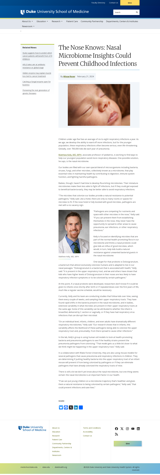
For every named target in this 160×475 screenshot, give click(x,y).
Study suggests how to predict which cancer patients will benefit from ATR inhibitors (37, 57)
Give (130, 3)
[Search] (137, 12)
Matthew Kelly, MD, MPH (70, 156)
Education (41, 22)
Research (56, 22)
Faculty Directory (98, 2)
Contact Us (113, 2)
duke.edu (46, 468)
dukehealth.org (61, 468)
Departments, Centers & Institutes (122, 22)
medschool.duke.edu (29, 468)
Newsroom (27, 27)
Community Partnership (92, 22)
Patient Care (72, 22)
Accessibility (88, 433)
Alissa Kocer (69, 77)
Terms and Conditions (92, 429)
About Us (26, 22)
